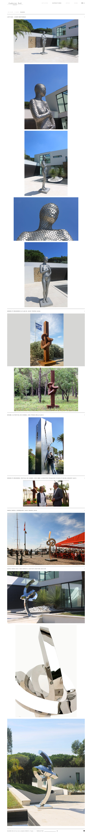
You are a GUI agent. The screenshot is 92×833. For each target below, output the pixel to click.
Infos (68, 3)
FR (82, 3)
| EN (84, 3)
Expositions (56, 3)
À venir (17, 12)
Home (76, 3)
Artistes (45, 3)
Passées (22, 12)
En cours (10, 12)
